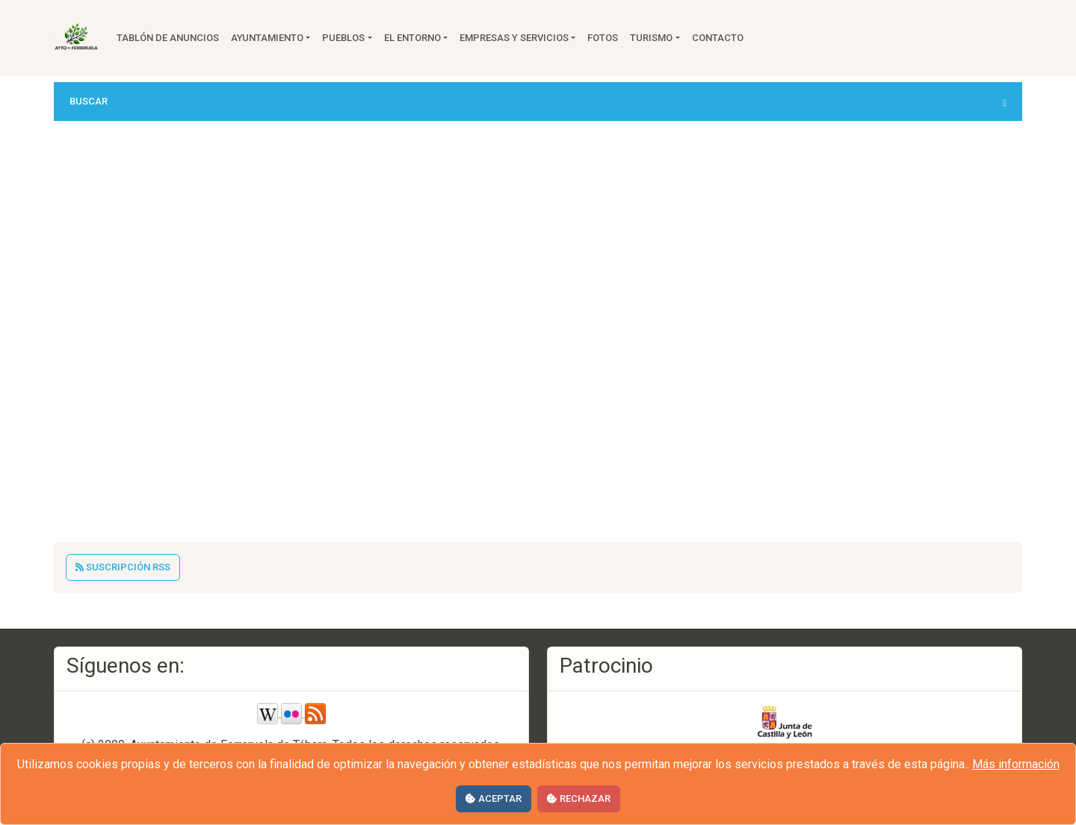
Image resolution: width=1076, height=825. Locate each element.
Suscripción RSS (122, 567)
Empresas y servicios (514, 37)
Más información (1016, 764)
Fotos (602, 37)
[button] (538, 101)
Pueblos (343, 37)
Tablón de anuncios (168, 37)
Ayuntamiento (267, 37)
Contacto (717, 37)
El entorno (412, 37)
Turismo (651, 37)
